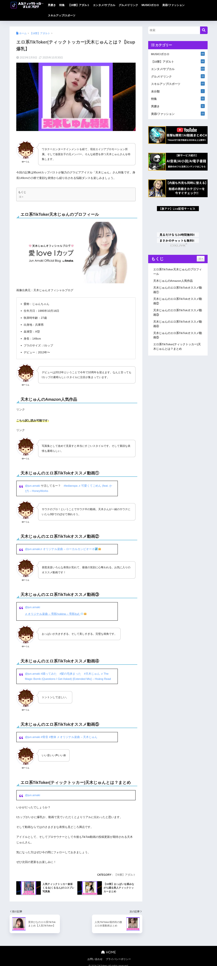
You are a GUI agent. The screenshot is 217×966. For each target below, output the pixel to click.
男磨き (52, 5)
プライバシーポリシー (118, 959)
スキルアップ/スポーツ (61, 15)
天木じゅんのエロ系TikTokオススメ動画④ (177, 324)
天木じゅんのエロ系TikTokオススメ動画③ (177, 313)
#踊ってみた (49, 673)
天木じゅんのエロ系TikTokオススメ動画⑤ (177, 336)
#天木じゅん (92, 673)
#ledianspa (71, 485)
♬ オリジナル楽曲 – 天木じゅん (77, 736)
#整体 (52, 736)
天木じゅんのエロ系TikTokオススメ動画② (177, 302)
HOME (108, 952)
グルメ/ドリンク (128, 5)
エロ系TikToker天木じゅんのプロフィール (177, 272)
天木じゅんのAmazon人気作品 (173, 281)
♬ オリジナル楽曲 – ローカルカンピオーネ (70, 549)
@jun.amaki (32, 485)
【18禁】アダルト (79, 5)
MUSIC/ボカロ (150, 5)
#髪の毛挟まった (70, 673)
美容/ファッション (173, 5)
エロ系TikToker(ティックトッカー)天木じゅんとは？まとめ (177, 347)
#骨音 (44, 736)
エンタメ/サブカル (104, 5)
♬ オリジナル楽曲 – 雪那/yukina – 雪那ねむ (56, 614)
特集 (62, 5)
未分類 (178, 91)
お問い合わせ (95, 959)
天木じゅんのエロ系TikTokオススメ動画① (177, 290)
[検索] (204, 30)
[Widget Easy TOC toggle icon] (201, 259)
